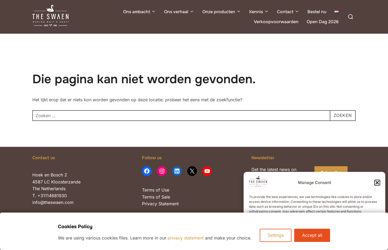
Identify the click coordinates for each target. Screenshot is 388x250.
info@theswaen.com (53, 202)
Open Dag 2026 (323, 22)
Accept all (312, 235)
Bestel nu (316, 12)
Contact (288, 12)
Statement (168, 203)
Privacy (150, 203)
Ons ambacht (139, 12)
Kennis (259, 12)
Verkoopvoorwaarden (276, 22)
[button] (377, 182)
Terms (148, 190)
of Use (161, 190)
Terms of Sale (156, 197)
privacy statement (186, 238)
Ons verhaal (179, 12)
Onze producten (221, 12)
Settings (276, 235)
